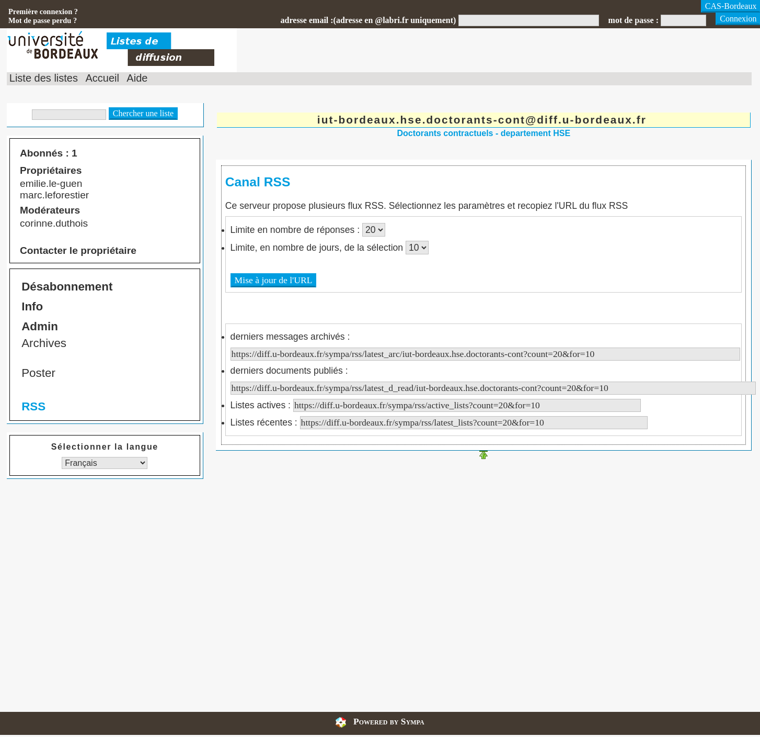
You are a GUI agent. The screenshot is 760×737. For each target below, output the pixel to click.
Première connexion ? (43, 11)
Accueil (102, 78)
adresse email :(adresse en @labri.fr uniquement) (368, 20)
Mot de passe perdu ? (42, 20)
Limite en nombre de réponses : (296, 230)
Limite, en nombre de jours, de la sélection (318, 247)
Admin (39, 326)
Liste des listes (43, 78)
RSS (33, 406)
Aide (136, 78)
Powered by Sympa (388, 721)
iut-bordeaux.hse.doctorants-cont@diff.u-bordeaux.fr (482, 120)
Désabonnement (66, 286)
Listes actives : (436, 405)
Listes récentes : (439, 422)
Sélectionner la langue (104, 446)
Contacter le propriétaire (78, 250)
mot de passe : (633, 20)
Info (32, 306)
